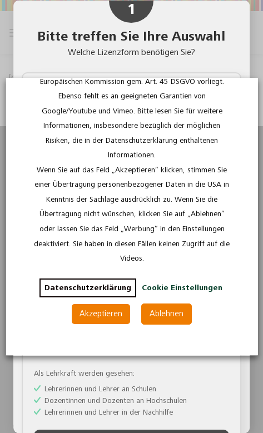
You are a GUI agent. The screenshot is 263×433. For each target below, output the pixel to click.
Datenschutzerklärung (87, 288)
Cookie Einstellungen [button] (181, 288)
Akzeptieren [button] (101, 314)
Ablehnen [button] (166, 314)
